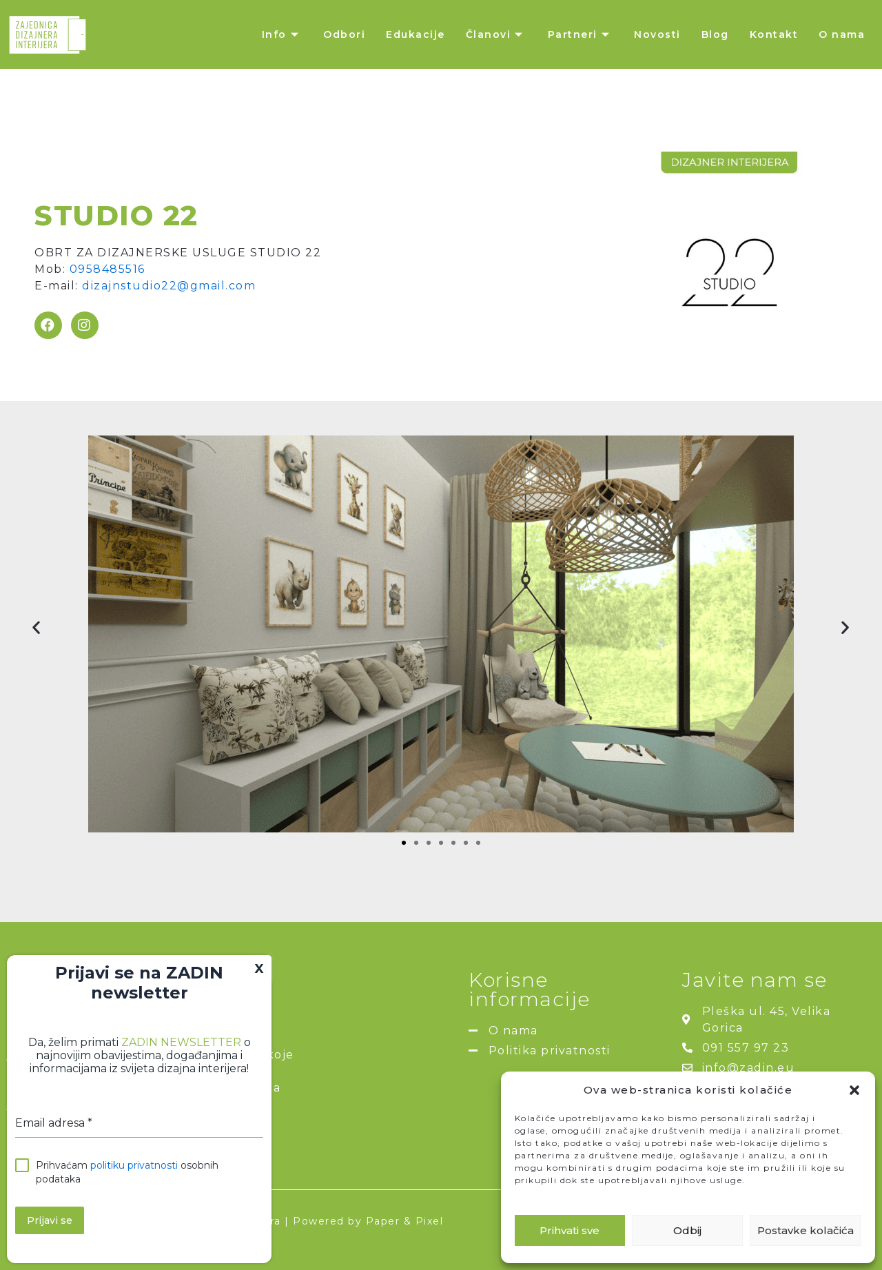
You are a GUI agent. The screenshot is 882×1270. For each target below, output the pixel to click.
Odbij (687, 1230)
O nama (842, 34)
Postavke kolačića (805, 1230)
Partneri (581, 34)
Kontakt (774, 34)
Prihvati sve (569, 1230)
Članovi (496, 34)
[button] (854, 1090)
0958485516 (107, 269)
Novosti (657, 34)
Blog (715, 34)
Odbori (344, 34)
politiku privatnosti (134, 1165)
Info (282, 34)
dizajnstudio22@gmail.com (169, 285)
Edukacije (415, 34)
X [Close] (259, 968)
